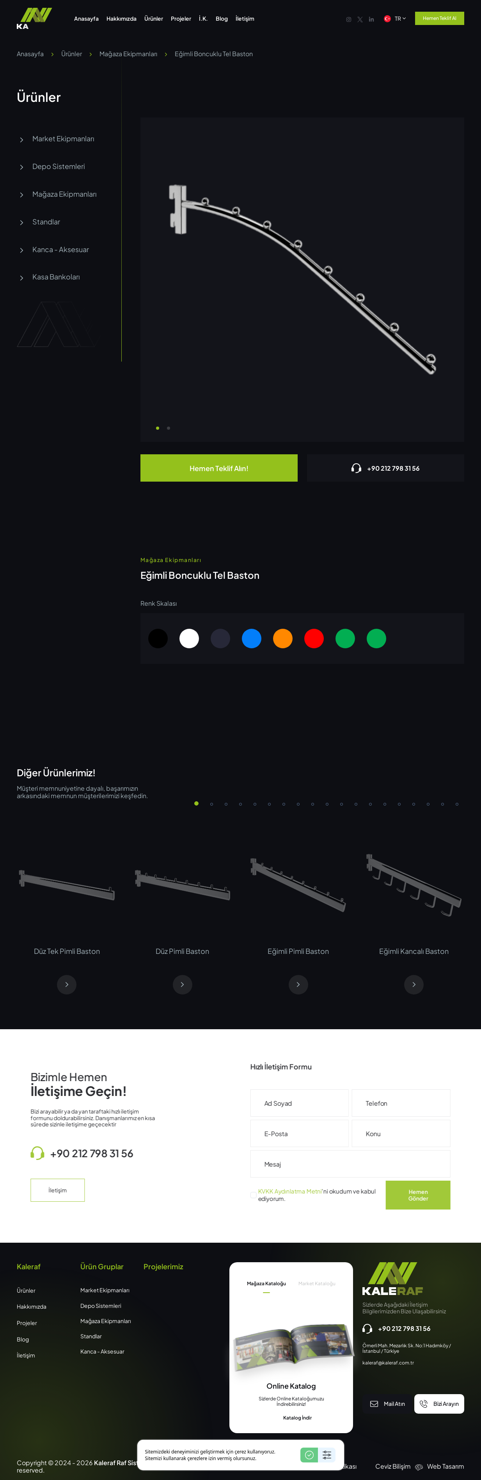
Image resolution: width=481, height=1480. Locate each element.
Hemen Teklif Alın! (219, 468)
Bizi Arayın (439, 1404)
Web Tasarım (445, 1466)
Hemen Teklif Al (439, 18)
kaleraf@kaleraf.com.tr (388, 1363)
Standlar (38, 221)
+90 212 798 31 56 (385, 468)
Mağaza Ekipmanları (128, 54)
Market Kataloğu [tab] (316, 1283)
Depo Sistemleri (51, 166)
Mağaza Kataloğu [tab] (266, 1283)
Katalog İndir (291, 1418)
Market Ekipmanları (55, 139)
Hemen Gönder (448, 1195)
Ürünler (71, 54)
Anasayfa (30, 54)
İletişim (27, 1190)
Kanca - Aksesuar (53, 249)
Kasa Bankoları (48, 277)
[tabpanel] (291, 1401)
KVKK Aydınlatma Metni (320, 1191)
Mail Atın (387, 1404)
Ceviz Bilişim (393, 1466)
